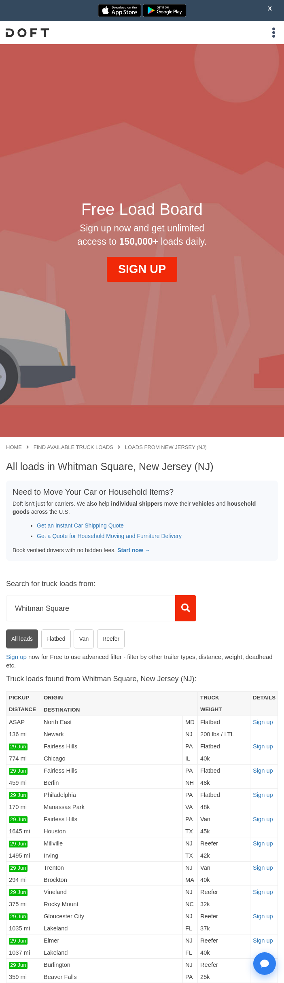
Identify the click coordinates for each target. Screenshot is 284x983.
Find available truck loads (73, 447)
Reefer (110, 639)
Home (14, 447)
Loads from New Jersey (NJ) (166, 447)
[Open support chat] (264, 963)
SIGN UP (142, 269)
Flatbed (56, 639)
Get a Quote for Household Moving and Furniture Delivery (109, 536)
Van (84, 639)
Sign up (16, 656)
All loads (22, 639)
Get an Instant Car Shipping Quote (80, 525)
